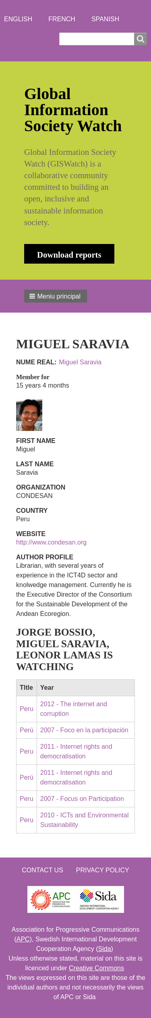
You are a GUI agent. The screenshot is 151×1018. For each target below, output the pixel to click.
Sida (104, 948)
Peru (26, 708)
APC (23, 939)
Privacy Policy (102, 870)
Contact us (42, 870)
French (61, 19)
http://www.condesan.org (51, 542)
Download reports (69, 254)
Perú (26, 730)
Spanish (105, 19)
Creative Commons (96, 968)
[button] (55, 296)
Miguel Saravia (80, 362)
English (18, 19)
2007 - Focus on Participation (82, 798)
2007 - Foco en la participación (84, 730)
